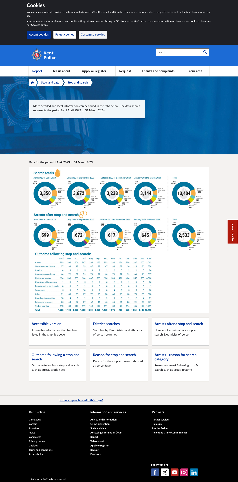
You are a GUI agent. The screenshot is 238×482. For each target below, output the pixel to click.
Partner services (160, 420)
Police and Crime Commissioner (169, 432)
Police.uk (157, 424)
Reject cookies (64, 34)
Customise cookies (93, 34)
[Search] (205, 52)
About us (34, 428)
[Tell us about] (63, 71)
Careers (33, 424)
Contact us (35, 420)
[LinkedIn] (194, 472)
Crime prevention (100, 424)
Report (94, 437)
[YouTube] (174, 472)
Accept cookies (39, 34)
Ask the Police (160, 428)
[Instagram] (184, 472)
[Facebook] (155, 472)
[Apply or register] (96, 71)
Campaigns (35, 437)
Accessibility (36, 454)
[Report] (39, 71)
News (32, 432)
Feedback (95, 454)
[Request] (127, 71)
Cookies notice (39, 25)
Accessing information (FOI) (106, 432)
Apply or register (99, 445)
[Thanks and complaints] (161, 71)
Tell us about (97, 441)
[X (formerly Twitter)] (165, 472)
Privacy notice (37, 441)
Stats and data (50, 82)
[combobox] (182, 52)
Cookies (33, 445)
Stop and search (77, 82)
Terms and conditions (40, 450)
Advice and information (103, 420)
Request (94, 450)
